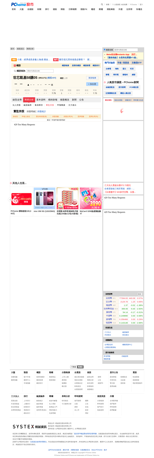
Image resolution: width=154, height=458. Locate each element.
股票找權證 (76, 65)
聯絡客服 (107, 359)
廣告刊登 (66, 450)
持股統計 (41, 111)
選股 (55, 9)
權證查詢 (19, 71)
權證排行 (96, 65)
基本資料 (41, 100)
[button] (102, 200)
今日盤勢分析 (66, 404)
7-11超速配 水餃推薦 (119, 4)
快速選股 (136, 377)
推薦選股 (136, 380)
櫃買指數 (14, 380)
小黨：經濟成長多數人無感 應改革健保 (34, 59)
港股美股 (111, 9)
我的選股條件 (137, 383)
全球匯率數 (114, 401)
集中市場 (27, 377)
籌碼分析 (29, 100)
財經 (86, 410)
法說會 (123, 380)
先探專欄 (52, 413)
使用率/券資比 (41, 410)
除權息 (139, 9)
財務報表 (90, 386)
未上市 (76, 410)
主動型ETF (137, 62)
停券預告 (113, 380)
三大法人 (108, 332)
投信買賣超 (15, 407)
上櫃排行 (27, 404)
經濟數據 (113, 410)
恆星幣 (109, 323)
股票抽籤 (113, 386)
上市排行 (27, 401)
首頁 (14, 9)
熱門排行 (100, 407)
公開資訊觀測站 (110, 347)
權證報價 (65, 65)
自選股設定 (78, 383)
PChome (133, 4)
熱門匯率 (113, 404)
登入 (141, 4)
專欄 (51, 396)
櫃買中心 (27, 380)
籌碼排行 (27, 410)
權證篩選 (86, 65)
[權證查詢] (40, 71)
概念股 (64, 386)
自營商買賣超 (16, 410)
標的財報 (52, 100)
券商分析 (66, 396)
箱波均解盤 (53, 401)
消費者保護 (75, 450)
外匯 (121, 9)
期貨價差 (52, 380)
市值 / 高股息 (123, 62)
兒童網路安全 (85, 450)
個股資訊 (20, 49)
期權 (101, 9)
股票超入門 (53, 407)
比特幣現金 (109, 308)
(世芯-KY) (51, 78)
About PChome (96, 450)
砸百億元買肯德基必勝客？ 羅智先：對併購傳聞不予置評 (76, 59)
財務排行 (27, 407)
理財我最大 (53, 410)
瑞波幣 (109, 305)
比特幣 (129, 9)
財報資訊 (77, 386)
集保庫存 (39, 105)
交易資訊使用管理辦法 (38, 442)
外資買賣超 (15, 404)
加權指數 (14, 377)
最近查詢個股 (79, 377)
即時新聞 (78, 396)
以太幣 (109, 301)
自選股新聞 (78, 389)
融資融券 (28, 105)
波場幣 (109, 319)
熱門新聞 (77, 401)
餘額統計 (39, 401)
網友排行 (27, 413)
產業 (76, 407)
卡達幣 (109, 315)
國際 (86, 401)
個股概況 (64, 100)
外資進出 (108, 335)
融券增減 (39, 407)
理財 (86, 413)
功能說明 (125, 356)
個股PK (84, 9)
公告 (81, 100)
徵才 (105, 450)
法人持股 (17, 105)
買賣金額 (14, 401)
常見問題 (107, 356)
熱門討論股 (110, 62)
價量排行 (128, 100)
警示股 (112, 383)
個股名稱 (109, 50)
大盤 (22, 9)
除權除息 (124, 377)
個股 (89, 372)
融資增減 (39, 404)
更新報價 (92, 78)
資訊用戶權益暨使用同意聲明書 (85, 434)
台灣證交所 (109, 345)
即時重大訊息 (138, 100)
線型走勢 (17, 100)
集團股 (64, 383)
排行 (47, 9)
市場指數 (27, 383)
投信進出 (125, 335)
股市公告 (114, 372)
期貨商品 (52, 377)
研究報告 (65, 401)
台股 (76, 404)
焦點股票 (100, 410)
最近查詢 (108, 100)
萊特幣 (109, 312)
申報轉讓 (61, 105)
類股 (63, 9)
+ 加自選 (92, 84)
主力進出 (72, 105)
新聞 (107, 4)
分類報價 (73, 9)
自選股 (30, 9)
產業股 (64, 380)
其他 (86, 407)
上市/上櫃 (65, 377)
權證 (93, 9)
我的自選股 (118, 100)
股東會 (123, 383)
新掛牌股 (113, 377)
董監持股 (50, 105)
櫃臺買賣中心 (127, 345)
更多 (139, 294)
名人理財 (52, 404)
